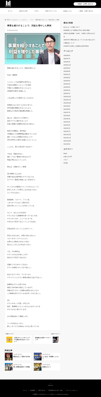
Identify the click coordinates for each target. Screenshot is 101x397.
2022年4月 (67, 122)
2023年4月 (67, 84)
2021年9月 (67, 144)
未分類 (66, 163)
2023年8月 (67, 71)
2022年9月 (67, 106)
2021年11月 (67, 137)
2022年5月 (67, 119)
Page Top (50, 384)
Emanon (66, 394)
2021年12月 (67, 134)
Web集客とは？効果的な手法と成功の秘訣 (77, 30)
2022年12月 (67, 96)
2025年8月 (67, 55)
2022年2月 (67, 128)
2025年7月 (67, 58)
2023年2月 (67, 90)
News (65, 153)
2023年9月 (67, 68)
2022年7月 (67, 112)
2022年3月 (67, 125)
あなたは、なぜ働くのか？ (72, 27)
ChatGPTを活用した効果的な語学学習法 (76, 46)
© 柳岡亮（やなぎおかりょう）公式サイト (44, 394)
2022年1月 (67, 131)
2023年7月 (67, 74)
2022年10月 (67, 103)
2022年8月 (67, 109)
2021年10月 (67, 141)
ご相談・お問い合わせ (85, 4)
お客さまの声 (68, 156)
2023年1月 (67, 93)
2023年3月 (67, 87)
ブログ (66, 160)
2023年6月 (67, 77)
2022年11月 (67, 100)
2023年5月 (67, 81)
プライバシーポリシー (72, 390)
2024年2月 (67, 62)
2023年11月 (67, 65)
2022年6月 (67, 115)
